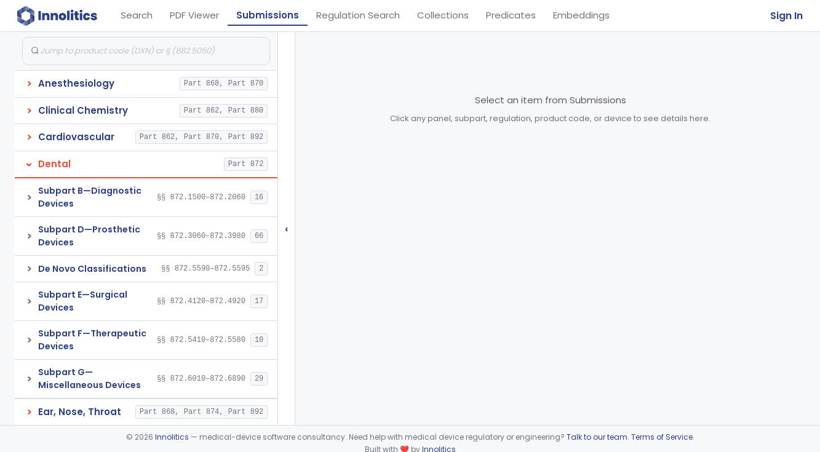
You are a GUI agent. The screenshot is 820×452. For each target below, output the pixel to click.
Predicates (511, 15)
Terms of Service (662, 437)
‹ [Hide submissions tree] (287, 228)
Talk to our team (597, 437)
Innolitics (172, 437)
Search (137, 15)
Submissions (267, 15)
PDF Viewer (194, 15)
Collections (443, 15)
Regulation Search (358, 15)
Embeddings (581, 15)
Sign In (786, 16)
